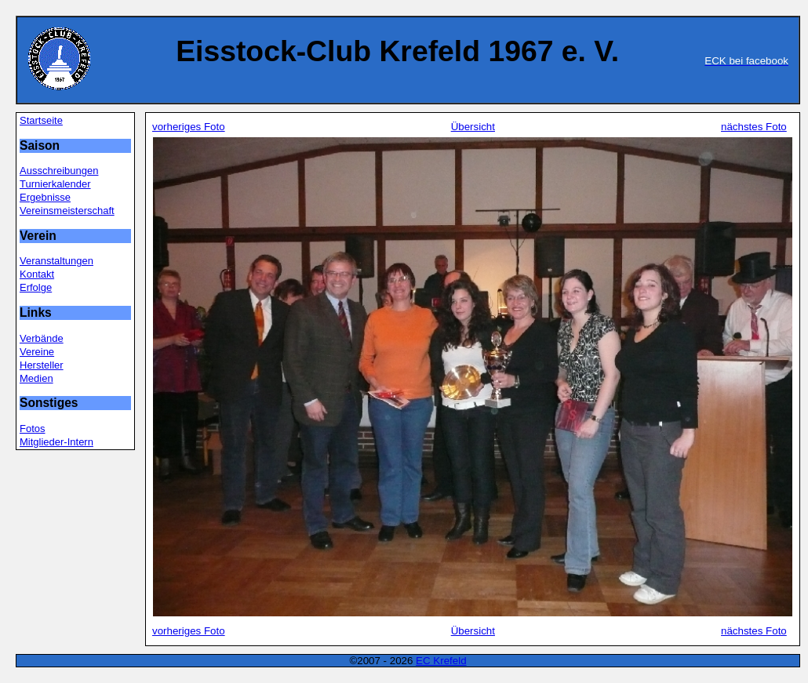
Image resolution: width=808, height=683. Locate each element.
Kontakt (37, 274)
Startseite (41, 120)
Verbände (42, 338)
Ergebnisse (45, 197)
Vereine (37, 352)
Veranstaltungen (56, 261)
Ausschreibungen (59, 170)
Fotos (32, 428)
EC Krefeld (441, 661)
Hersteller (42, 365)
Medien (36, 378)
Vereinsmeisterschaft (67, 210)
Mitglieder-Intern (56, 442)
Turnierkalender (55, 184)
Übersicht (473, 127)
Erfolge (36, 287)
